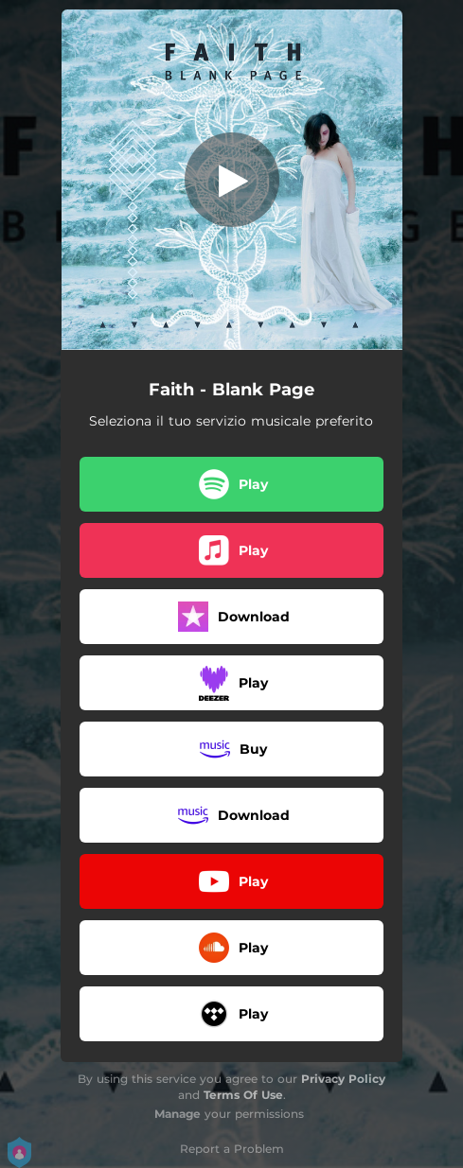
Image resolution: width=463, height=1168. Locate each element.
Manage (177, 1114)
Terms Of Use (243, 1095)
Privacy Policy (343, 1079)
